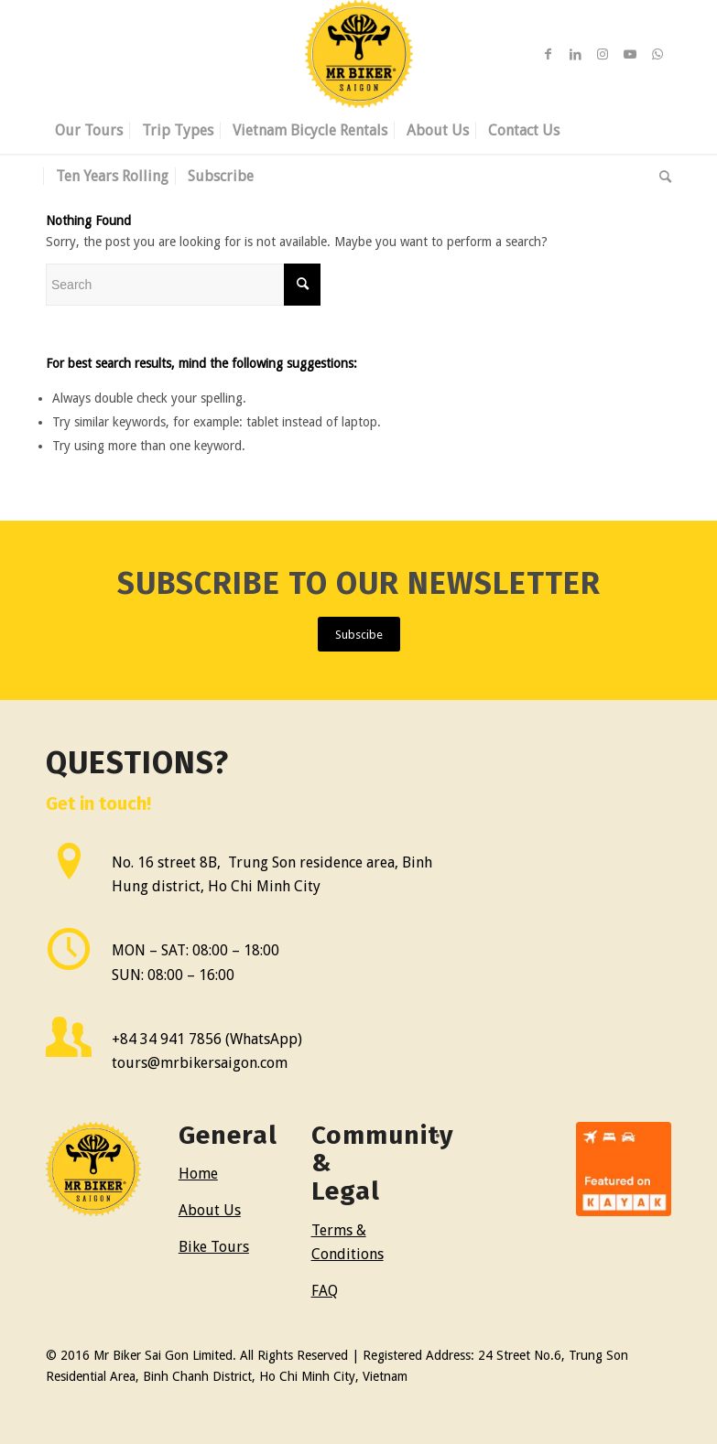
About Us (210, 1210)
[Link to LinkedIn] (575, 54)
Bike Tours (214, 1246)
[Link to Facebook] (547, 54)
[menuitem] (89, 131)
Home (198, 1173)
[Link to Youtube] (630, 54)
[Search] (660, 176)
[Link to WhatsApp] (657, 54)
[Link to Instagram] (602, 54)
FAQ (324, 1290)
